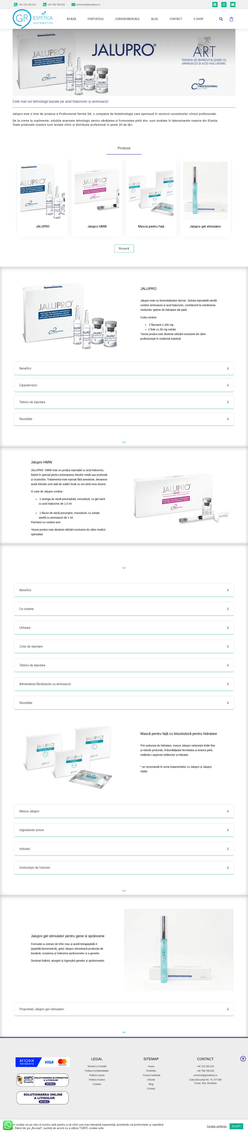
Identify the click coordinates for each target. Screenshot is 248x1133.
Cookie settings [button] (217, 1126)
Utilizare (25, 628)
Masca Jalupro (29, 811)
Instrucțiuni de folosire (34, 867)
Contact (176, 19)
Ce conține (26, 609)
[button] (221, 19)
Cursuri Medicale (127, 19)
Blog (154, 19)
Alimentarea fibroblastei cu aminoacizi (45, 684)
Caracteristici (28, 385)
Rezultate (25, 419)
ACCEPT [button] (236, 1126)
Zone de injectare (31, 646)
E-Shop (198, 19)
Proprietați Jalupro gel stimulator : (42, 1009)
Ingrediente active (31, 830)
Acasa (71, 19)
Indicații (24, 849)
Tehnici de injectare (32, 402)
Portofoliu (96, 19)
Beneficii (25, 368)
